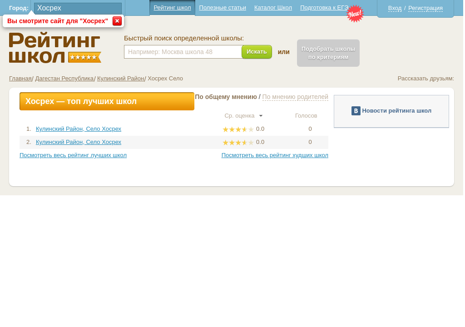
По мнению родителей (295, 96)
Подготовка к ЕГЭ (324, 7)
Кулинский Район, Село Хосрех (78, 128)
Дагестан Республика (64, 78)
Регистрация (425, 8)
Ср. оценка (243, 115)
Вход (394, 8)
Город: (19, 8)
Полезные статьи (222, 7)
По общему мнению (226, 96)
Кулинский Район (120, 78)
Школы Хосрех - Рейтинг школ (55, 47)
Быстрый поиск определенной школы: (184, 38)
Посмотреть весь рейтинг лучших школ (73, 155)
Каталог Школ (273, 7)
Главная (20, 78)
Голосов (310, 115)
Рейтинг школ (172, 7)
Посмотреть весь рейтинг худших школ (275, 155)
